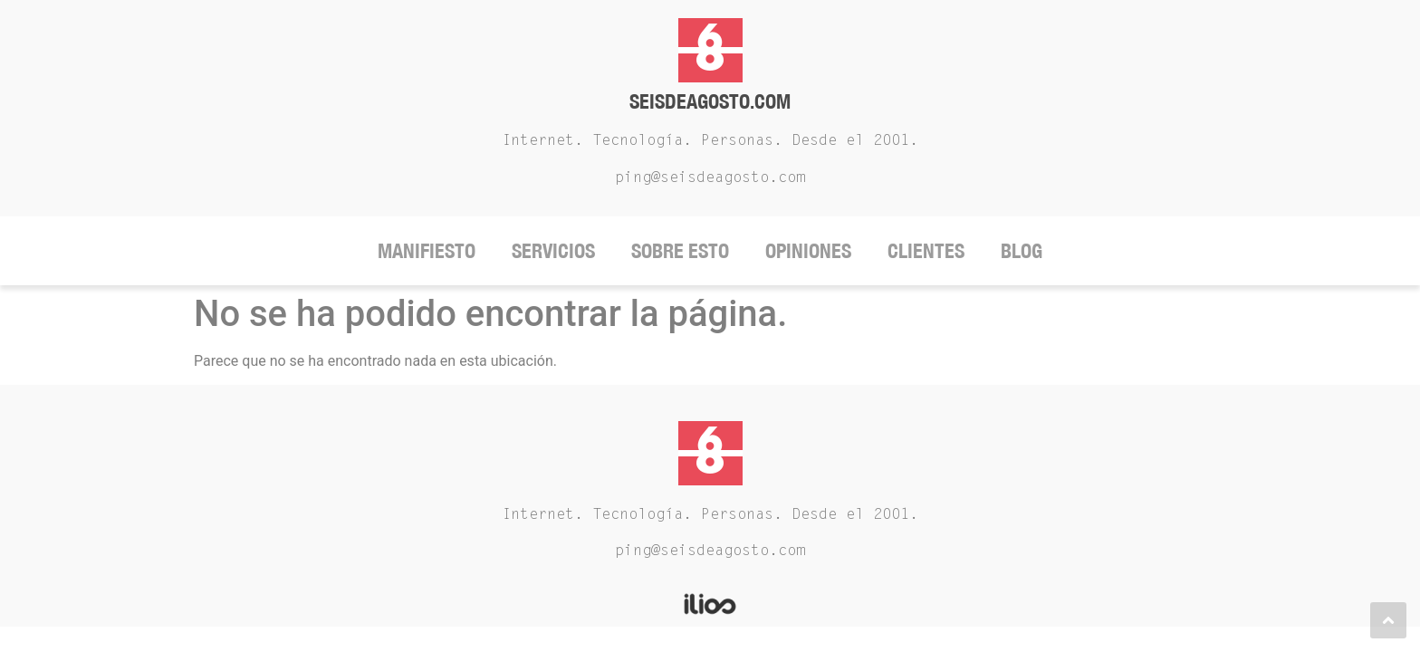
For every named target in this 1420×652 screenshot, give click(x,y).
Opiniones (808, 250)
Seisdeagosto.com (710, 101)
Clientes (926, 250)
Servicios (553, 250)
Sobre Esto (680, 250)
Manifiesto (426, 250)
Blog (1021, 250)
